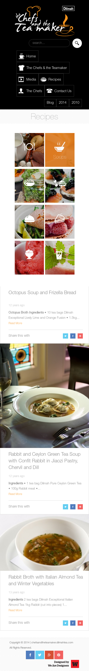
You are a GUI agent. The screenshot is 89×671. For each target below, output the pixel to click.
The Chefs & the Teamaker (46, 68)
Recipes (54, 80)
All (29, 157)
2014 (62, 103)
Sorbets (29, 265)
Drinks (60, 265)
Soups (59, 157)
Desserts (60, 229)
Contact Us (62, 91)
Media (31, 80)
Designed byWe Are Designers (58, 664)
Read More (15, 323)
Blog (50, 103)
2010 (75, 103)
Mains (29, 229)
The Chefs (34, 91)
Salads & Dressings (29, 195)
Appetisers (59, 193)
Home (31, 56)
